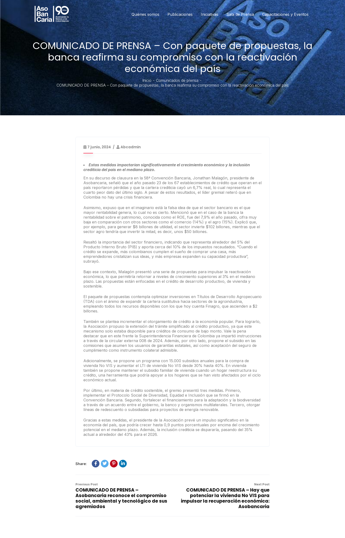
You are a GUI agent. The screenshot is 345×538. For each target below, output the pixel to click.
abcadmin (131, 147)
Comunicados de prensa (177, 80)
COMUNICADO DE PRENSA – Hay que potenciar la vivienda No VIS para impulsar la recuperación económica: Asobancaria (225, 498)
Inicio (146, 80)
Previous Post (86, 484)
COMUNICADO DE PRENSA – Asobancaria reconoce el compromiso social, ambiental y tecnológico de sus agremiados (121, 498)
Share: (81, 463)
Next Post (262, 484)
